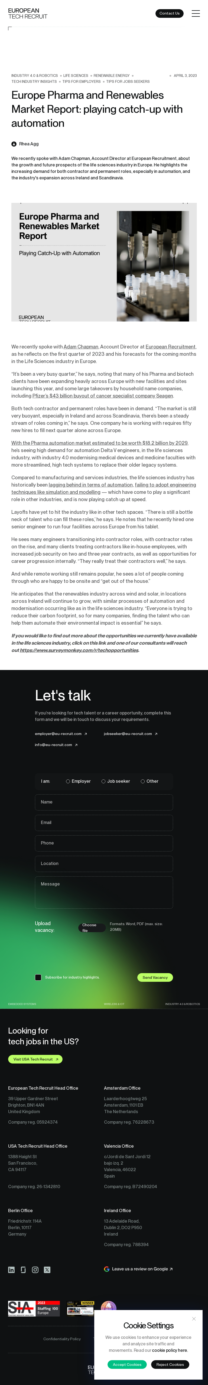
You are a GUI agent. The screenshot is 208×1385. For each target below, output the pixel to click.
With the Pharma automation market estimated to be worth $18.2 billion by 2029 (99, 443)
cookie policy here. (170, 1350)
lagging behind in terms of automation (91, 485)
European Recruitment (171, 347)
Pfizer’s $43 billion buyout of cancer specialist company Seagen (102, 396)
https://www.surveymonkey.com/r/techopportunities (79, 650)
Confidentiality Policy (62, 1339)
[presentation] (76, 956)
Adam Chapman (81, 347)
